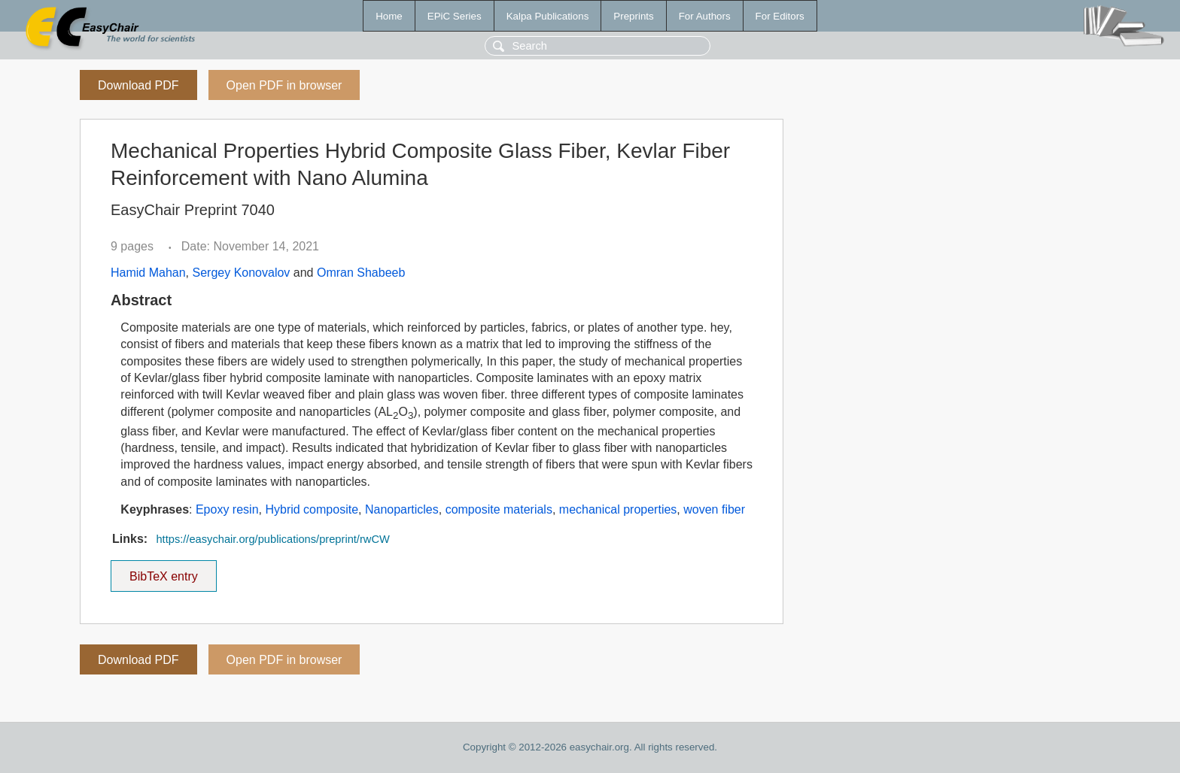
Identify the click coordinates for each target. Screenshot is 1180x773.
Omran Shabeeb (361, 272)
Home (389, 16)
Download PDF (138, 85)
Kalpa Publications (547, 16)
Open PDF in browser (284, 85)
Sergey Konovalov (241, 272)
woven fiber (714, 509)
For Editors (780, 16)
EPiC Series (454, 16)
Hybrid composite (311, 509)
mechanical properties (618, 509)
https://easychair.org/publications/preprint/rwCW (272, 539)
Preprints (633, 16)
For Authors (705, 16)
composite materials (499, 509)
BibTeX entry (163, 571)
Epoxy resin (227, 509)
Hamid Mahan (148, 272)
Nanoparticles (402, 509)
